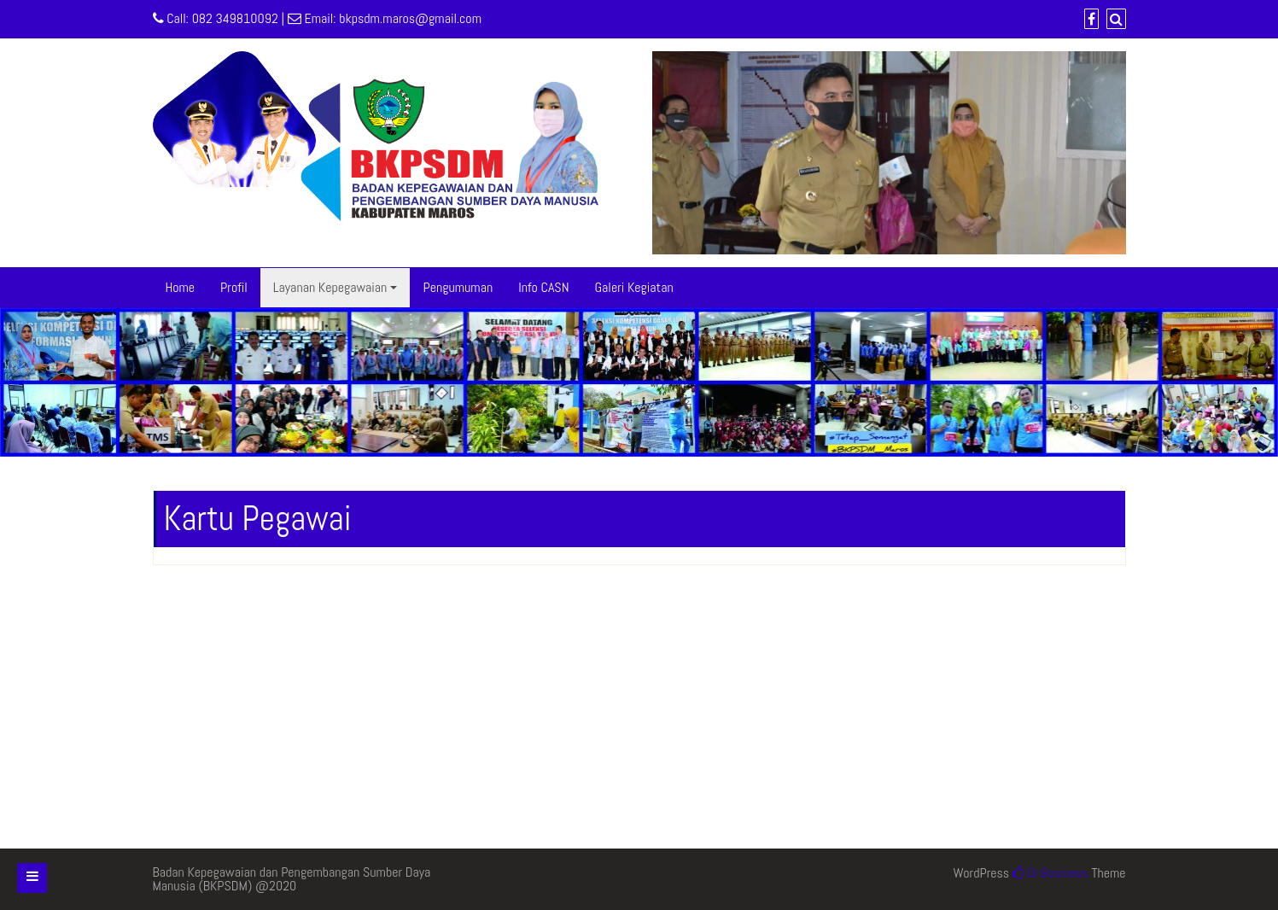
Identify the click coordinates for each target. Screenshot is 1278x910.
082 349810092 (235, 18)
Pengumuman (458, 287)
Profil (234, 287)
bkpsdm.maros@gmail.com (410, 18)
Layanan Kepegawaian (330, 287)
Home (180, 287)
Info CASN (543, 287)
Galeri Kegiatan (634, 287)
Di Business (1050, 873)
